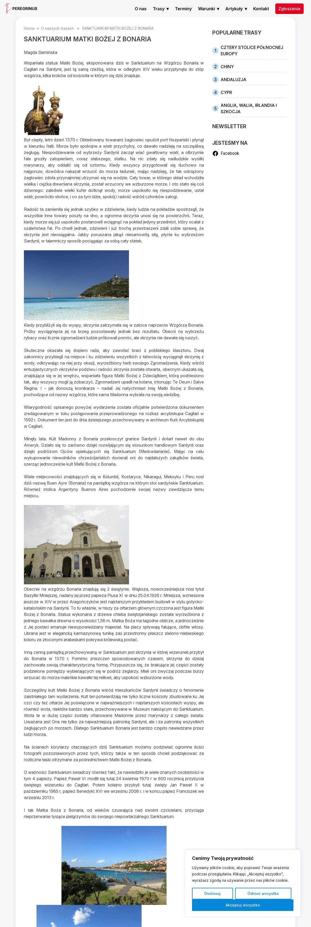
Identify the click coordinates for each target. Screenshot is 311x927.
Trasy (158, 8)
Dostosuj (212, 893)
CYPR (226, 92)
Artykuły (234, 8)
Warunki (206, 8)
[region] (242, 883)
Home (29, 28)
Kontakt (261, 8)
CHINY (227, 66)
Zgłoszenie (289, 8)
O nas (141, 8)
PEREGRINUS (24, 8)
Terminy (183, 8)
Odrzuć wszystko (263, 893)
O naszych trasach (57, 28)
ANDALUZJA (233, 79)
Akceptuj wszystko (243, 905)
